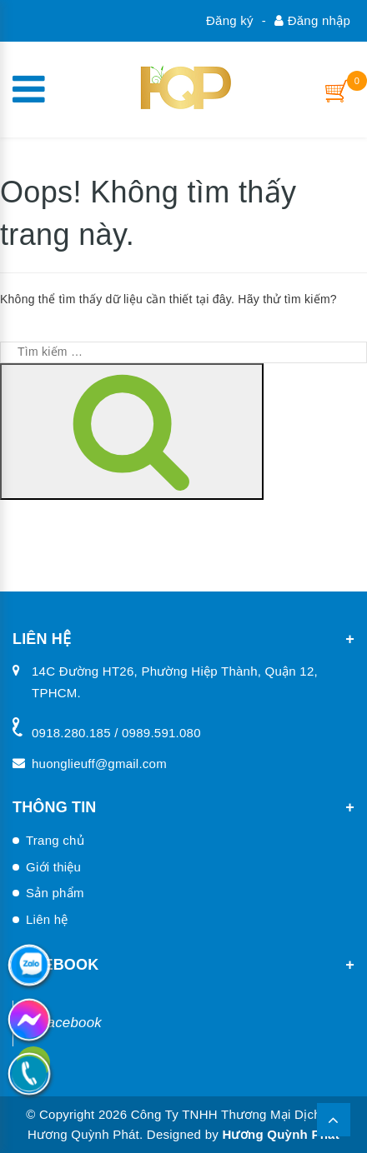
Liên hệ (47, 919)
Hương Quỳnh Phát (280, 1134)
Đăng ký (230, 20)
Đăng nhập (312, 20)
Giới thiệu (53, 867)
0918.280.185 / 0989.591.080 (116, 733)
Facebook (70, 1023)
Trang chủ (55, 840)
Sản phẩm (55, 893)
